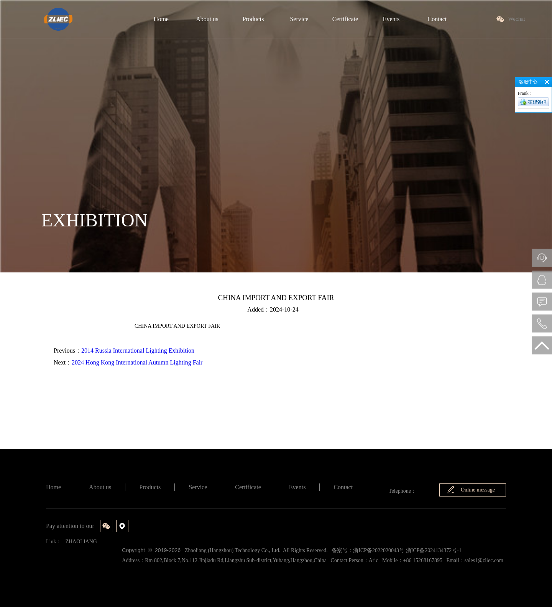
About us (100, 487)
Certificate (248, 487)
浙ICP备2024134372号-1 (434, 550)
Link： (53, 541)
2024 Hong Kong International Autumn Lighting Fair (137, 362)
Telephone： (402, 491)
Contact (343, 487)
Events (297, 487)
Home (53, 487)
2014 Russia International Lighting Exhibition (137, 350)
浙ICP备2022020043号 (378, 550)
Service (198, 487)
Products (150, 487)
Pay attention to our (70, 526)
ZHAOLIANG (81, 541)
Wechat (516, 19)
